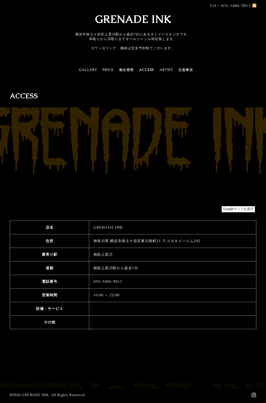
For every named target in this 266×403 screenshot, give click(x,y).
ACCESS (146, 70)
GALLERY (88, 70)
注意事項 (185, 70)
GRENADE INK (133, 19)
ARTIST (166, 70)
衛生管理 (126, 70)
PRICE (108, 70)
